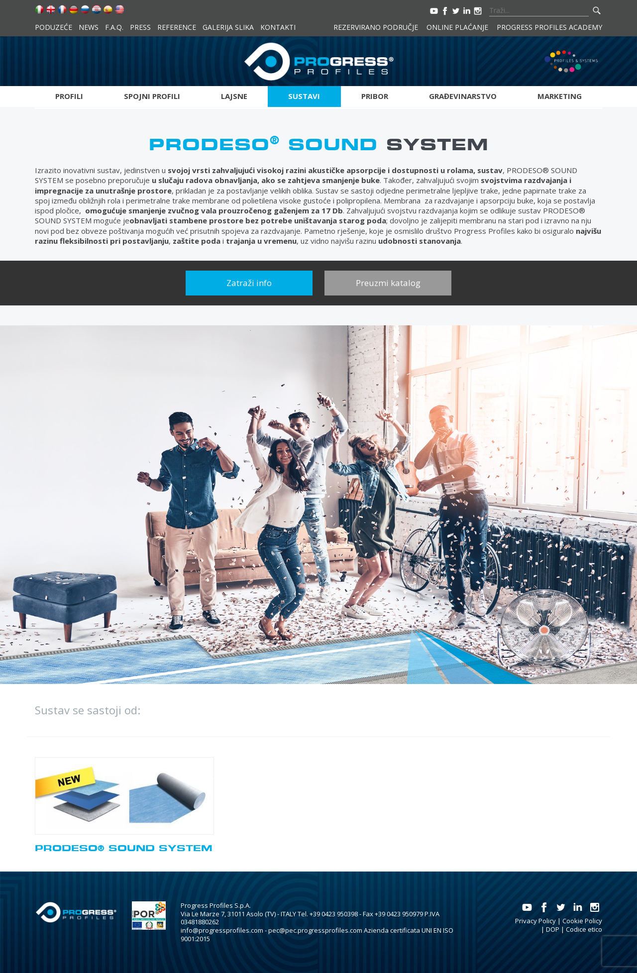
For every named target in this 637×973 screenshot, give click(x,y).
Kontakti (278, 27)
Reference (176, 27)
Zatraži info (249, 283)
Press (140, 27)
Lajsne (234, 96)
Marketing (559, 96)
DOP (552, 929)
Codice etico (584, 929)
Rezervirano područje (375, 27)
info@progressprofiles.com (222, 930)
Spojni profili (152, 96)
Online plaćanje (457, 27)
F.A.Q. (114, 27)
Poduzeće (53, 27)
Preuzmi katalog (388, 283)
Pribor (374, 96)
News (89, 27)
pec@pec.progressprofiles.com (315, 930)
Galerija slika (228, 27)
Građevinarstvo (463, 96)
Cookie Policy (582, 920)
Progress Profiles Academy (549, 27)
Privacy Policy (535, 920)
